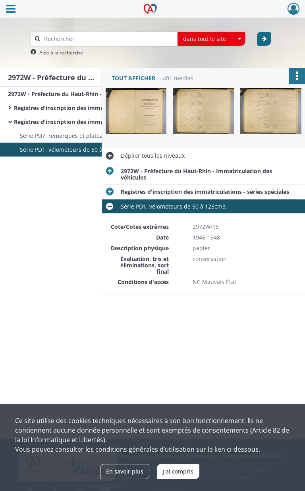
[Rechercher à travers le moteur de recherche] (108, 39)
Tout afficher (133, 78)
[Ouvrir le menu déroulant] (10, 9)
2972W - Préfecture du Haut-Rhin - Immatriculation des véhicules (87, 94)
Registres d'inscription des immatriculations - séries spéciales (93, 122)
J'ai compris (178, 471)
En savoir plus (124, 471)
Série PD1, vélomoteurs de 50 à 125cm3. (73, 149)
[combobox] (211, 39)
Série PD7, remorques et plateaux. (65, 135)
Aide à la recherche (61, 52)
